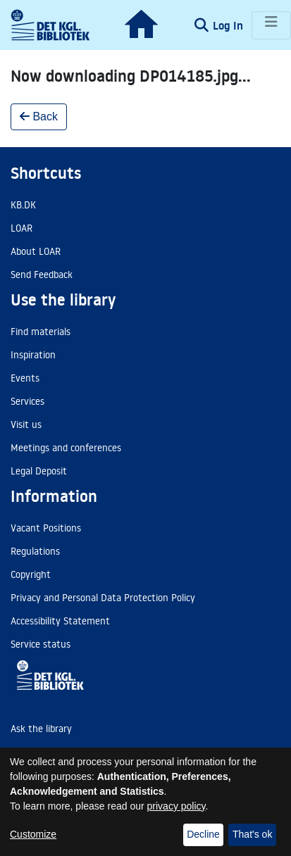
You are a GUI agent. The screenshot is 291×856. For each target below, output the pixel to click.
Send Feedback (42, 274)
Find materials (40, 331)
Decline (203, 834)
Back (39, 116)
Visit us (26, 424)
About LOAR (36, 251)
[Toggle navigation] (271, 25)
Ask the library (41, 728)
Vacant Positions (46, 528)
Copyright (31, 574)
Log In (229, 25)
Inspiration (33, 354)
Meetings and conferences (66, 447)
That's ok (252, 834)
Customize (33, 834)
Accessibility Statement (60, 621)
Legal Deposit (39, 471)
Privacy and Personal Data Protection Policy (103, 597)
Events (25, 378)
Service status (40, 644)
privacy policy (176, 806)
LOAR (21, 228)
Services (27, 401)
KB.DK (23, 205)
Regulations (35, 551)
